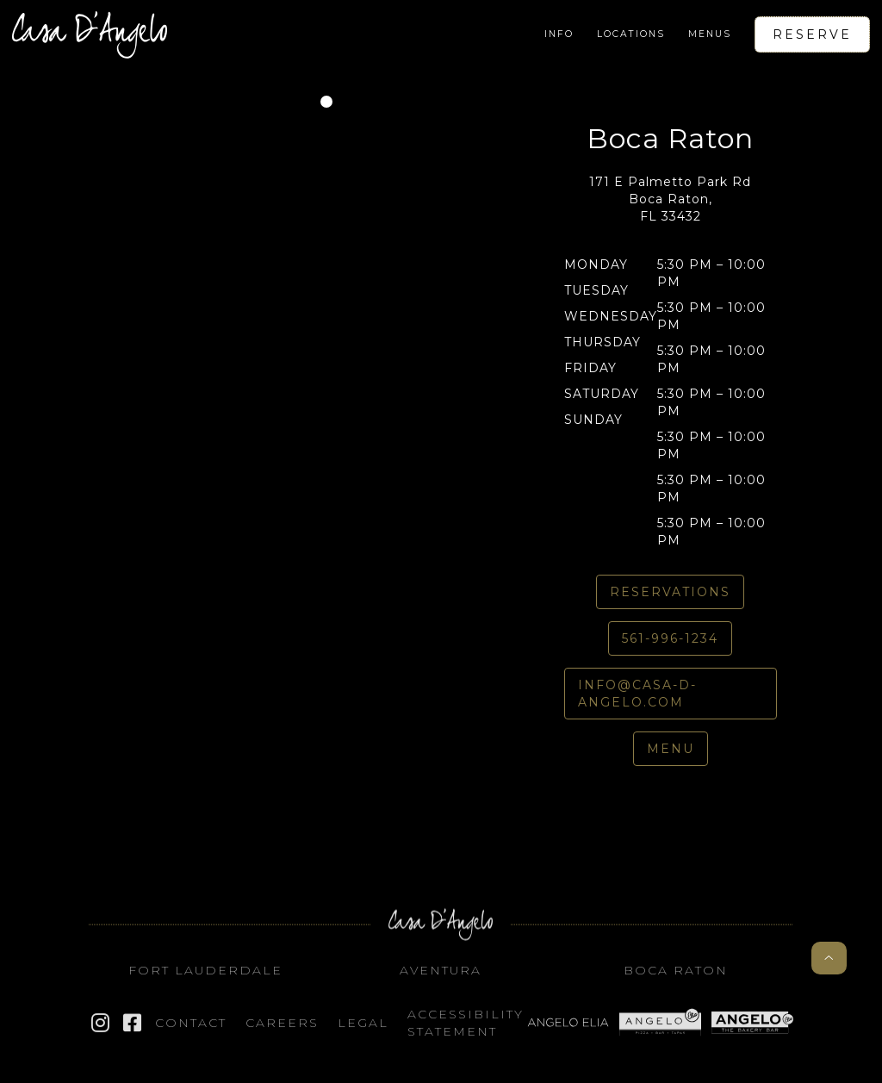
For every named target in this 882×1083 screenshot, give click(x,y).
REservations (670, 592)
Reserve (812, 34)
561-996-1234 (670, 638)
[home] (89, 34)
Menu (670, 748)
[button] (559, 34)
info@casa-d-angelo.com (637, 693)
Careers (282, 1029)
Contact (191, 1029)
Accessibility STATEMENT (465, 1029)
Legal (363, 1029)
